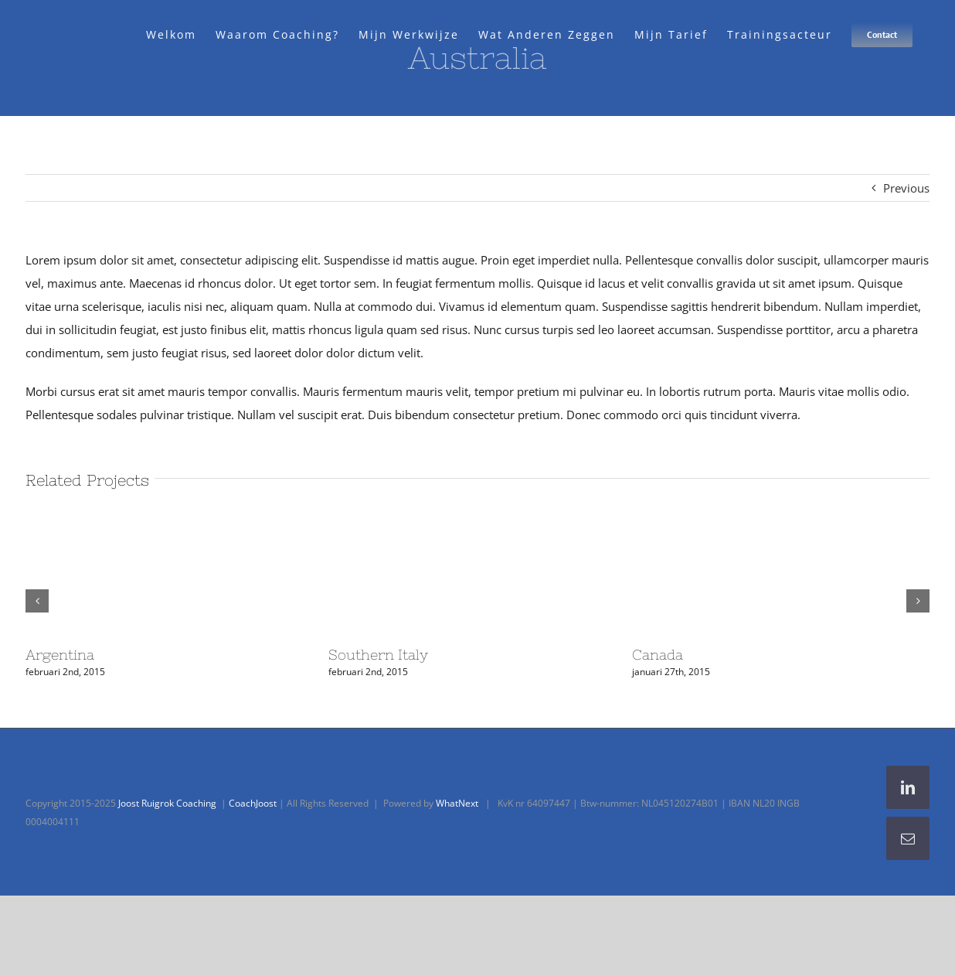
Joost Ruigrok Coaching (167, 803)
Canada (657, 655)
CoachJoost (253, 803)
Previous (906, 188)
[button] (37, 601)
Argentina (59, 655)
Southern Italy (378, 655)
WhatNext (457, 803)
